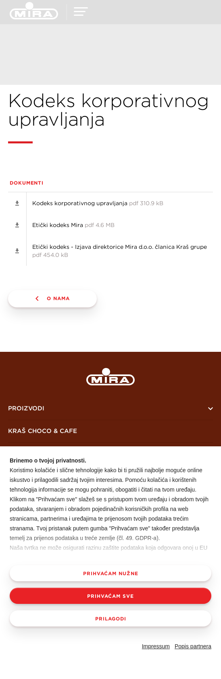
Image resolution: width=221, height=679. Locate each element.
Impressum (156, 646)
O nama (58, 298)
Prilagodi (110, 618)
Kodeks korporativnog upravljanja (97, 203)
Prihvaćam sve (110, 596)
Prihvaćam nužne (110, 573)
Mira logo (110, 376)
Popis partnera (193, 646)
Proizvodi (26, 408)
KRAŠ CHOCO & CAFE (42, 431)
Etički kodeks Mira (73, 225)
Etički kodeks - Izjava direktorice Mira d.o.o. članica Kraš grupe (119, 251)
